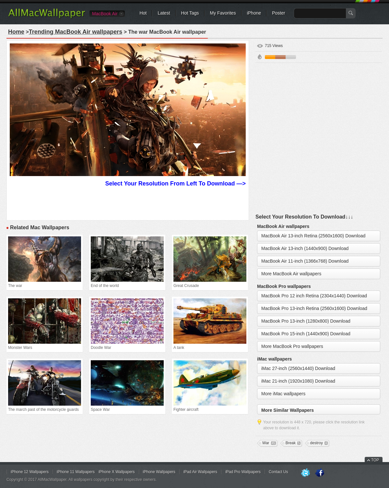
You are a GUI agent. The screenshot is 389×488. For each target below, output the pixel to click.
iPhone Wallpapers (159, 472)
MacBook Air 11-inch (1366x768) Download (304, 261)
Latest (164, 13)
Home (16, 32)
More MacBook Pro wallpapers (292, 346)
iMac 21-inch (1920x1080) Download (298, 381)
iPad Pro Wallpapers (243, 472)
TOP (375, 460)
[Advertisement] (72, 138)
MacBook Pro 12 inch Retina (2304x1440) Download (314, 295)
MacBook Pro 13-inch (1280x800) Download (305, 321)
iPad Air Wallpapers (200, 472)
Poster (278, 13)
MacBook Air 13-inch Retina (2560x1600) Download (313, 235)
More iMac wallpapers (283, 393)
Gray (291, 57)
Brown (280, 57)
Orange (270, 57)
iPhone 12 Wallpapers (30, 472)
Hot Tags (190, 13)
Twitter (305, 473)
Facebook (319, 473)
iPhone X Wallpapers (117, 472)
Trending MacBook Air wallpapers (75, 32)
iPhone (254, 13)
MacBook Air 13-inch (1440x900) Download (304, 248)
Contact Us (278, 472)
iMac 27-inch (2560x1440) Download (298, 368)
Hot (143, 13)
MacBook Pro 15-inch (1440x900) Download (305, 333)
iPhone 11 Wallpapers (76, 472)
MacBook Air (105, 13)
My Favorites (223, 13)
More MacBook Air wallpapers (291, 273)
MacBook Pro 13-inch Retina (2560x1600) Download (314, 308)
